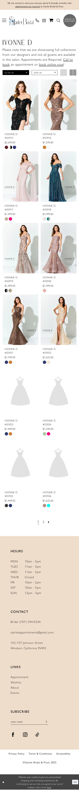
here (49, 788)
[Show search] (58, 21)
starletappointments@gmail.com (32, 633)
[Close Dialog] (3, 783)
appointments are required (26, 7)
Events (15, 693)
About (15, 688)
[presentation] (21, 105)
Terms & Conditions (40, 754)
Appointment (20, 678)
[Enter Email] (29, 723)
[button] (4, 21)
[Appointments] (44, 21)
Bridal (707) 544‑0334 (26, 622)
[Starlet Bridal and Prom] (21, 21)
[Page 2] (43, 522)
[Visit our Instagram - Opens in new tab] (25, 736)
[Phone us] (37, 21)
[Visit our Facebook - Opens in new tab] (13, 736)
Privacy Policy (17, 754)
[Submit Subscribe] (46, 723)
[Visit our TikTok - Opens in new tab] (37, 736)
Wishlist (16, 683)
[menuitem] (4, 21)
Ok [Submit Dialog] (75, 783)
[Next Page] (49, 522)
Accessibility (63, 754)
